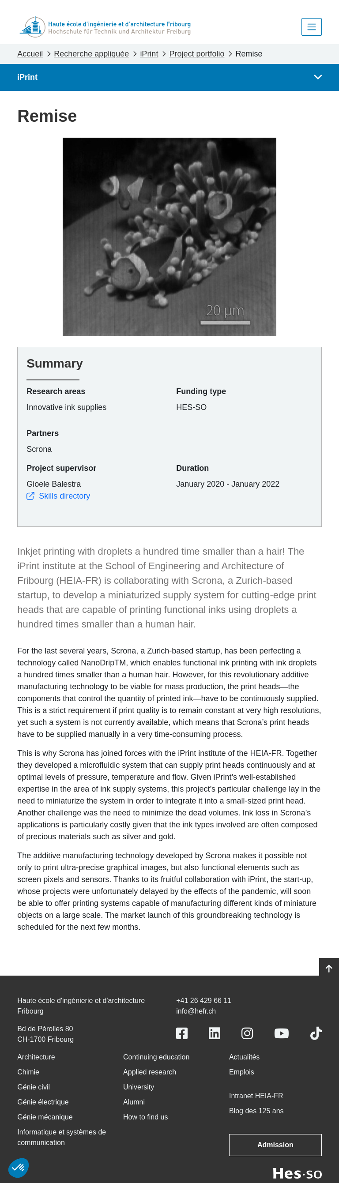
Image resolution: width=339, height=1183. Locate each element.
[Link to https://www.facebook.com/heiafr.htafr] (182, 1033)
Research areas (55, 391)
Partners (42, 433)
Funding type (201, 391)
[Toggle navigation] (311, 27)
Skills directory (58, 496)
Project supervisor (61, 468)
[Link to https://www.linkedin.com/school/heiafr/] (214, 1033)
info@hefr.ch (196, 1011)
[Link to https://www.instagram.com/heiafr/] (247, 1033)
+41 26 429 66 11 (203, 1000)
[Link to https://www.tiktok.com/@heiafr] (316, 1033)
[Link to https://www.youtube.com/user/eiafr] (281, 1033)
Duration (192, 468)
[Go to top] (329, 969)
